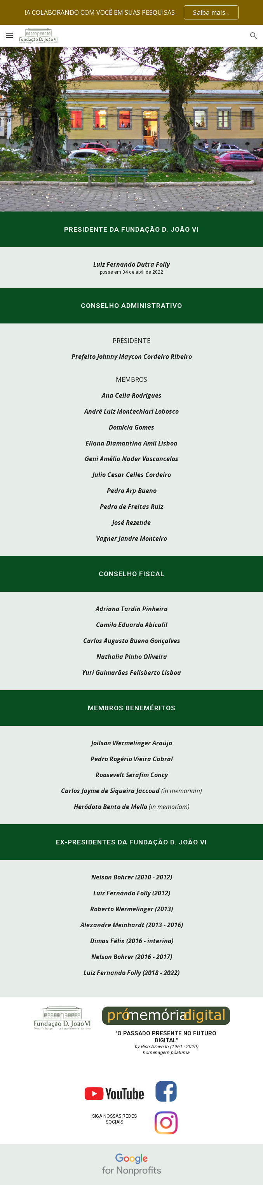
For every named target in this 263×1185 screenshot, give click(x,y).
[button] (9, 35)
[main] (131, 229)
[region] (131, 12)
